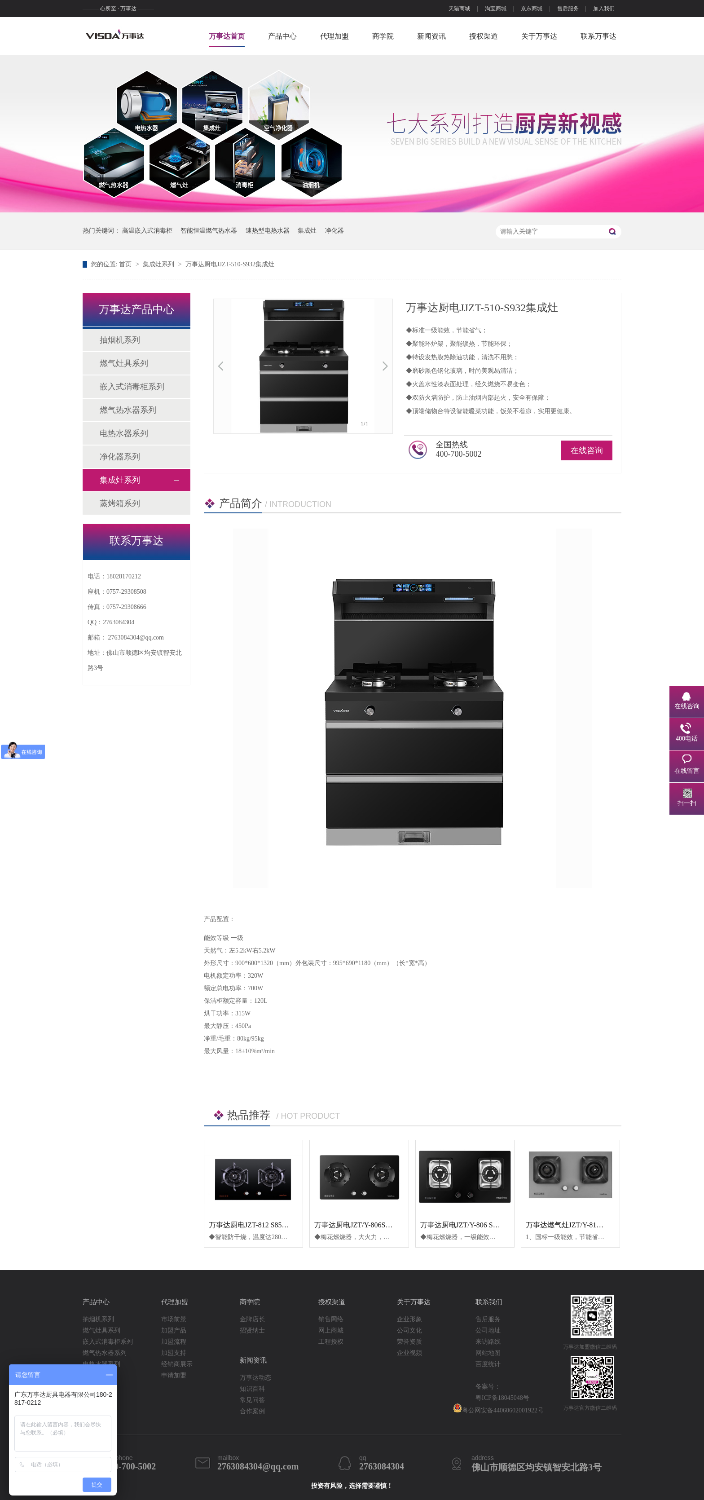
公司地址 (488, 1330)
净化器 (334, 230)
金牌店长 (252, 1319)
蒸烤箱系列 (120, 503)
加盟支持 (173, 1353)
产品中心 (282, 36)
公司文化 (409, 1330)
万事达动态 (255, 1377)
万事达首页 (227, 36)
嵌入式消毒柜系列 (132, 386)
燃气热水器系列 (128, 410)
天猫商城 (459, 8)
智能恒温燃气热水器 (208, 230)
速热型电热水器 (268, 230)
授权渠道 (483, 36)
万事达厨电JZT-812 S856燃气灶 (258, 1225)
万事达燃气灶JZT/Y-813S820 (570, 1225)
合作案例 (252, 1411)
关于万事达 (539, 36)
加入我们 (604, 8)
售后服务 (568, 8)
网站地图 (488, 1353)
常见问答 (252, 1400)
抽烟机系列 (120, 339)
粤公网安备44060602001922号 (498, 1408)
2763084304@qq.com (136, 637)
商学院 (383, 36)
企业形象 (409, 1319)
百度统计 (488, 1364)
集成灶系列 (159, 264)
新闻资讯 (431, 36)
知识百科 (252, 1388)
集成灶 (307, 230)
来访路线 (488, 1341)
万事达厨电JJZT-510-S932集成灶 (229, 264)
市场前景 (173, 1319)
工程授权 (330, 1341)
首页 (126, 264)
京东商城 (531, 8)
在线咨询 (587, 450)
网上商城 (330, 1330)
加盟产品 (173, 1330)
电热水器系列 (124, 433)
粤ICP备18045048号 (502, 1397)
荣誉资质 (409, 1341)
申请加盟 (173, 1375)
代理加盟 (334, 36)
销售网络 (330, 1319)
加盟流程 (173, 1341)
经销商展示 (177, 1364)
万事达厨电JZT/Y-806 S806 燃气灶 (473, 1225)
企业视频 (409, 1353)
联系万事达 (598, 36)
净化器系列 (120, 456)
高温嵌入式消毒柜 (147, 230)
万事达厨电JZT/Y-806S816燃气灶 (366, 1225)
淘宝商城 (495, 8)
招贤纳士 (252, 1330)
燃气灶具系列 (124, 363)
